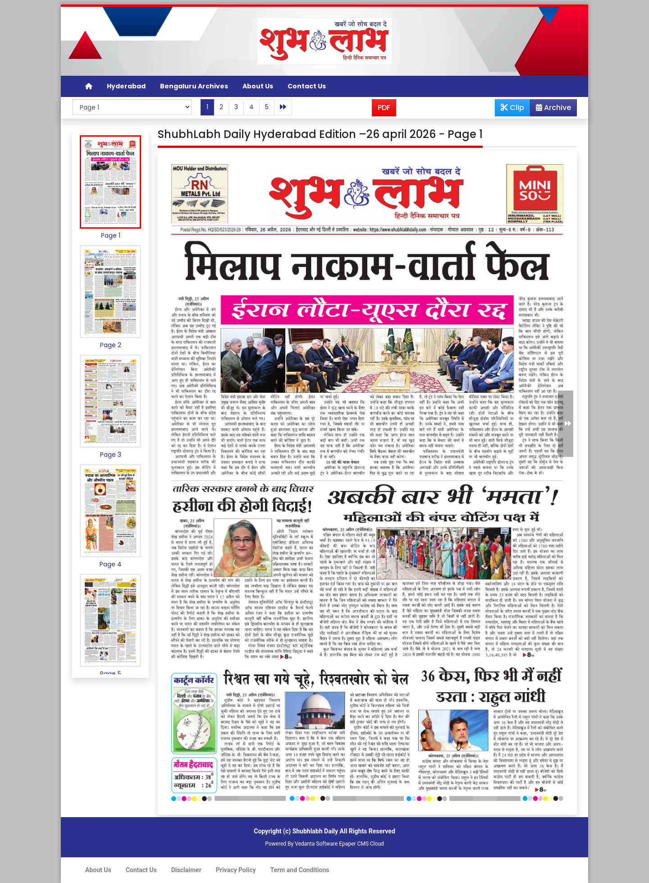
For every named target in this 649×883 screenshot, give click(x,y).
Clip (512, 107)
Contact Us (307, 86)
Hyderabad (126, 86)
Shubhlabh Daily (315, 831)
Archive (550, 109)
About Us (257, 86)
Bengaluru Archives (194, 86)
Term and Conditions (299, 870)
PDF (384, 107)
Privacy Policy (236, 870)
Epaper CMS (354, 844)
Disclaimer (186, 870)
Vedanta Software (316, 844)
